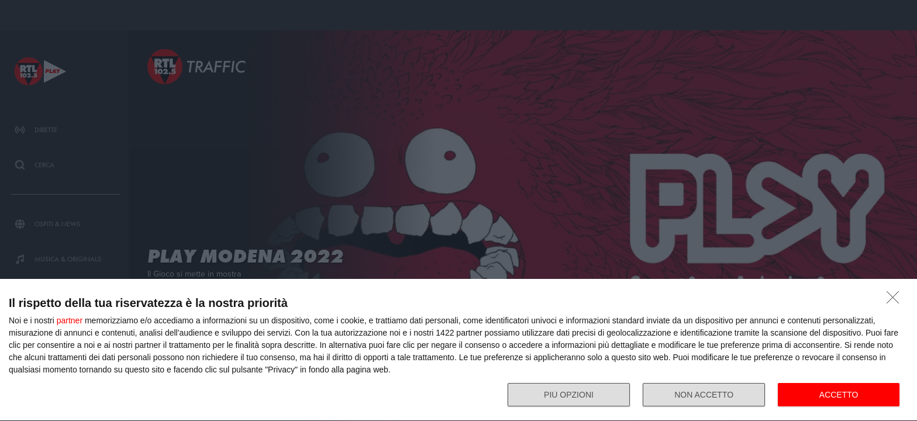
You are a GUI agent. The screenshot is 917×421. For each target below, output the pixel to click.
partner (69, 320)
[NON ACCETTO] (896, 300)
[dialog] (458, 350)
